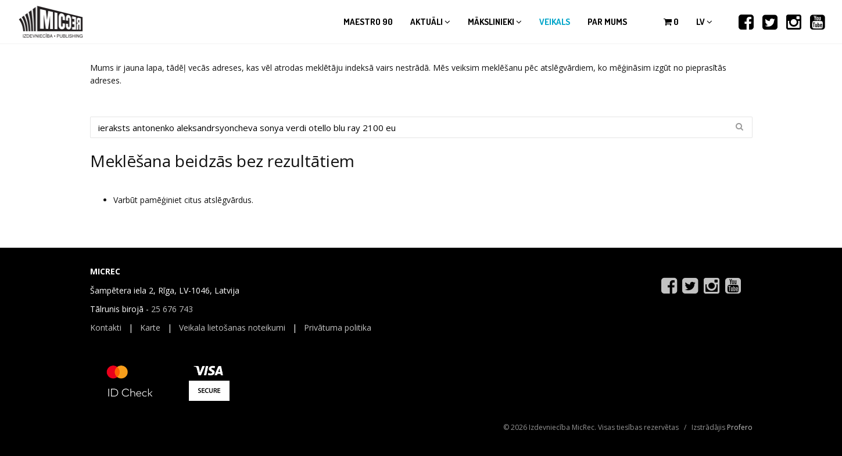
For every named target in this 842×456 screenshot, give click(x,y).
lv (704, 21)
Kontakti (105, 327)
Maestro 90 (368, 21)
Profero (740, 427)
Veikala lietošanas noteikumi (232, 327)
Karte (150, 327)
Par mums (607, 21)
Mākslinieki (495, 21)
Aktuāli (430, 21)
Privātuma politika (337, 327)
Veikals (554, 21)
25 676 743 (172, 308)
